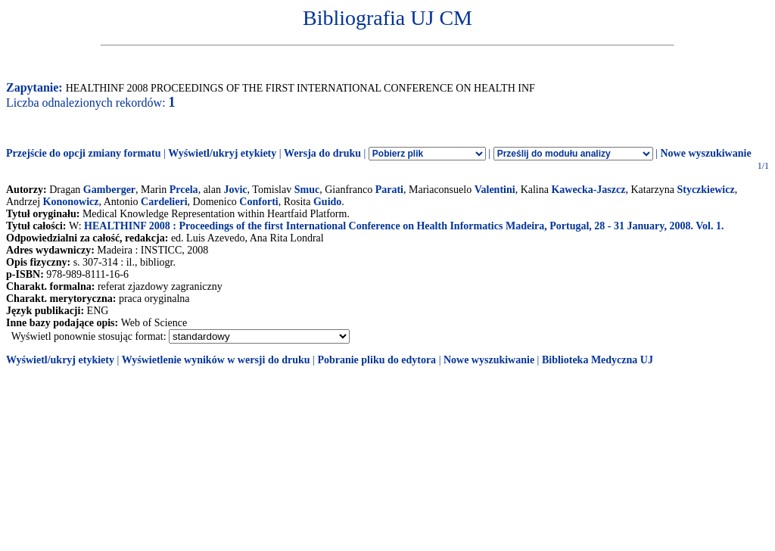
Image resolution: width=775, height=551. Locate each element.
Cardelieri (164, 201)
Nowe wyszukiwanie (705, 153)
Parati (389, 189)
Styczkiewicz (705, 189)
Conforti (258, 201)
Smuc (306, 189)
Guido (327, 201)
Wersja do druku (322, 153)
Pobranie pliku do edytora (376, 360)
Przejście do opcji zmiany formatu (83, 153)
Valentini (495, 189)
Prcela (184, 189)
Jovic (235, 189)
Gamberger (109, 189)
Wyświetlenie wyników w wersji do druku (216, 360)
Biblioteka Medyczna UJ (597, 360)
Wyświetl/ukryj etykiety (222, 153)
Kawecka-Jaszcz (588, 189)
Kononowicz (71, 201)
